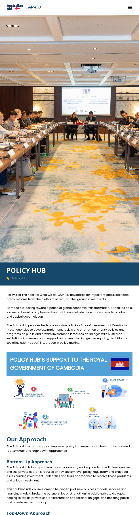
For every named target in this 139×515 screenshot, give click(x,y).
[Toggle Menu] (129, 7)
